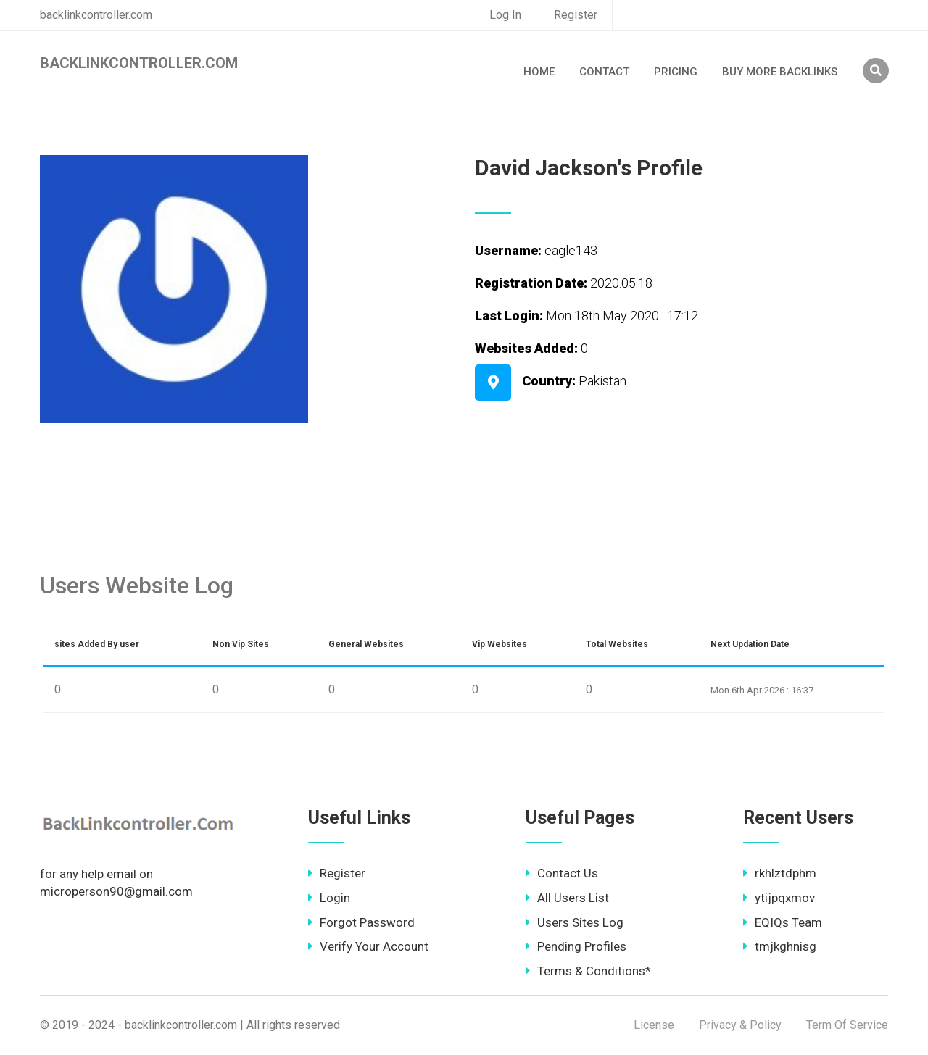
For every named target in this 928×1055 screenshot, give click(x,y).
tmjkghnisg (779, 946)
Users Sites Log (575, 922)
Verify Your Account (368, 946)
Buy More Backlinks (779, 71)
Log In (505, 15)
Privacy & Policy (740, 1025)
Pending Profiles (576, 946)
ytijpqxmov (779, 898)
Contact (604, 71)
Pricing (675, 71)
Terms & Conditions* (588, 971)
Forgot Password (361, 922)
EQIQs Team (782, 922)
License (654, 1025)
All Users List (567, 898)
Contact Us (562, 873)
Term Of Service (847, 1025)
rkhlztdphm (779, 873)
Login (329, 898)
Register (575, 15)
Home (539, 71)
